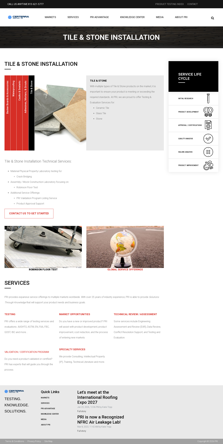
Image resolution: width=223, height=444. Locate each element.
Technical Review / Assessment (135, 314)
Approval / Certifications (195, 125)
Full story (81, 411)
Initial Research (195, 98)
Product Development (195, 112)
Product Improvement (195, 165)
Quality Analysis (195, 138)
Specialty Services (72, 349)
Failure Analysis (195, 152)
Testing (10, 314)
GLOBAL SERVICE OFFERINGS (125, 269)
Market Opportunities (74, 314)
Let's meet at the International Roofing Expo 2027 (97, 397)
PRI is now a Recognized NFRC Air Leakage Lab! (100, 420)
